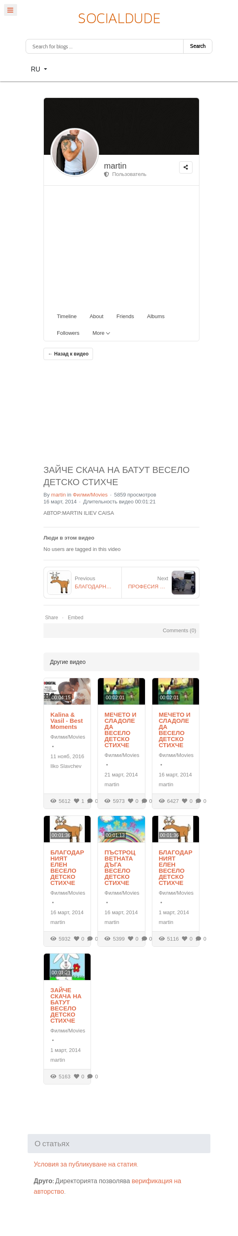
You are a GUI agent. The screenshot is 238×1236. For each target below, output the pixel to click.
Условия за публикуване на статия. (86, 1164)
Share (51, 617)
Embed (75, 617)
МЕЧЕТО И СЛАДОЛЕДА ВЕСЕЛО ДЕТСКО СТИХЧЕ (120, 729)
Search (198, 46)
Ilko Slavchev (66, 766)
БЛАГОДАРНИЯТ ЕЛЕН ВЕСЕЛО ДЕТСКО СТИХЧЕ (67, 867)
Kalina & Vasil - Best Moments (66, 720)
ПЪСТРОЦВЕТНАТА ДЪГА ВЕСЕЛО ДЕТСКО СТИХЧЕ (119, 867)
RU (36, 69)
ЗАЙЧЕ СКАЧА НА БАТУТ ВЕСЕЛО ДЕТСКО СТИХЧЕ (66, 1005)
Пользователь (125, 174)
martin (115, 165)
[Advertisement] (124, 247)
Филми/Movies (90, 495)
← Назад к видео (68, 354)
